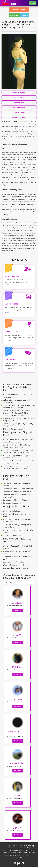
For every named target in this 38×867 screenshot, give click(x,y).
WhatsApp (14, 15)
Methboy (17, 667)
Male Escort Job (29, 852)
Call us (25, 15)
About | (7, 845)
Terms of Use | (16, 845)
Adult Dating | (19, 850)
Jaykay (17, 827)
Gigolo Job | (30, 850)
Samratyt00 (17, 603)
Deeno (17, 699)
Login (32, 3)
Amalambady (17, 763)
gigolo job (22, 126)
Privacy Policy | (28, 845)
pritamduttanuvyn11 (17, 732)
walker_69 (17, 635)
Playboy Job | (8, 852)
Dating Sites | (8, 850)
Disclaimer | (11, 848)
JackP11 (17, 795)
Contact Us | (21, 848)
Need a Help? (19, 9)
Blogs (29, 848)
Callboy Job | (18, 852)
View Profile (17, 610)
